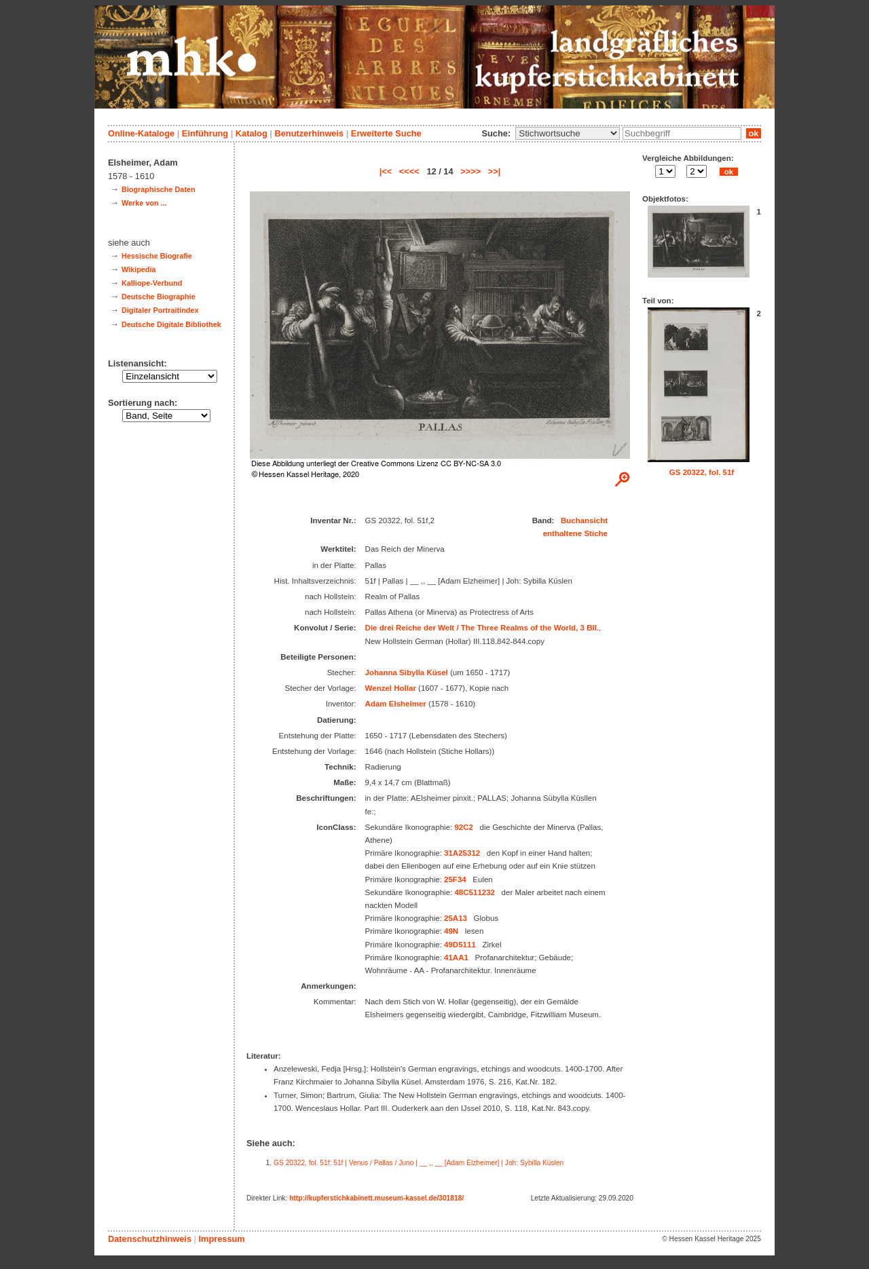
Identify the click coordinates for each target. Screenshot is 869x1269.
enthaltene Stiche (575, 533)
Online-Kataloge (141, 133)
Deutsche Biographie (159, 296)
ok (753, 133)
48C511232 (474, 892)
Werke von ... (144, 203)
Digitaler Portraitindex (160, 310)
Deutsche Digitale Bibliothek (171, 324)
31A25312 (462, 853)
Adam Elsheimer (395, 704)
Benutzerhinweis (309, 133)
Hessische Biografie (157, 256)
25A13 (455, 918)
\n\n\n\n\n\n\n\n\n (567, 133)
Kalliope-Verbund (152, 283)
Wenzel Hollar (390, 688)
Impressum (221, 1239)
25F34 (455, 879)
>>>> (470, 171)
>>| (494, 171)
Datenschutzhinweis (149, 1239)
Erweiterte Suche (386, 133)
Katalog (251, 133)
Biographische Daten (159, 189)
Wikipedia (139, 269)
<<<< (409, 171)
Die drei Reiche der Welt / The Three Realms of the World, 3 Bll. (482, 628)
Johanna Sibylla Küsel (406, 672)
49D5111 (460, 945)
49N (451, 931)
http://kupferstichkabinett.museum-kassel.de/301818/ (376, 1198)
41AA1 (456, 957)
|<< (386, 171)
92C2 (463, 827)
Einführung (205, 133)
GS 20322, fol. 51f (701, 472)
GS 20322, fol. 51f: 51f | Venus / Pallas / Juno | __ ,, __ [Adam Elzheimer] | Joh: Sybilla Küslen (418, 1163)
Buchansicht (584, 520)
